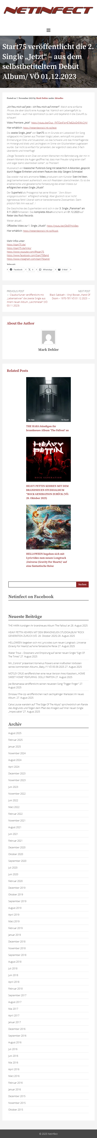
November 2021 (17, 820)
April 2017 (13, 1015)
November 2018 (17, 948)
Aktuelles (59, 98)
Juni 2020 (13, 874)
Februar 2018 (15, 988)
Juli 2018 (12, 968)
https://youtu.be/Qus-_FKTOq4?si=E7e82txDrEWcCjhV (59, 122)
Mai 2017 (13, 1008)
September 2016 (17, 1035)
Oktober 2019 (15, 894)
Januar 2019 (14, 934)
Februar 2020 (15, 881)
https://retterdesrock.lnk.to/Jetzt (40, 127)
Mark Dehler (42, 98)
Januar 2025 (14, 746)
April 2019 (13, 914)
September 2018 (17, 955)
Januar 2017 (14, 1022)
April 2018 (13, 982)
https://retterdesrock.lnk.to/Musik (40, 230)
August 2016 (14, 1042)
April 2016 (13, 1069)
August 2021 (14, 827)
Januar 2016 (14, 1089)
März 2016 (13, 1076)
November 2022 (17, 793)
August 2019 (14, 908)
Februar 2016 (15, 1082)
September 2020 (17, 861)
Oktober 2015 (15, 1109)
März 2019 (13, 921)
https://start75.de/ (16, 244)
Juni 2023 (13, 787)
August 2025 (14, 733)
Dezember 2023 (16, 773)
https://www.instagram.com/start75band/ (28, 259)
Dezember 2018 (16, 941)
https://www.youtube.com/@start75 (25, 251)
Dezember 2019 (16, 887)
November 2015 (17, 1103)
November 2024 (17, 753)
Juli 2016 (12, 1049)
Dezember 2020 (16, 847)
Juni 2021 (13, 834)
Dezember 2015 (16, 1096)
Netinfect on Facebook (31, 597)
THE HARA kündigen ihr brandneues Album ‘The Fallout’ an (39, 625)
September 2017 (17, 995)
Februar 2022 (15, 813)
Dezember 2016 (16, 1029)
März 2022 (13, 807)
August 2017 (14, 1002)
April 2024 (13, 766)
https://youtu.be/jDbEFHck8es (62, 225)
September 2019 (17, 901)
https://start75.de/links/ (19, 248)
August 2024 (14, 760)
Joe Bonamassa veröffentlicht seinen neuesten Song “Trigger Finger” (43, 683)
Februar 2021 (15, 840)
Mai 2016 (13, 1062)
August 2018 (14, 961)
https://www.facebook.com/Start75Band (28, 255)
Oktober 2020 (15, 854)
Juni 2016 (13, 1055)
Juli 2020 (12, 867)
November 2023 (17, 780)
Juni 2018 (13, 975)
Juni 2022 (13, 800)
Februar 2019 (15, 928)
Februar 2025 (15, 739)
